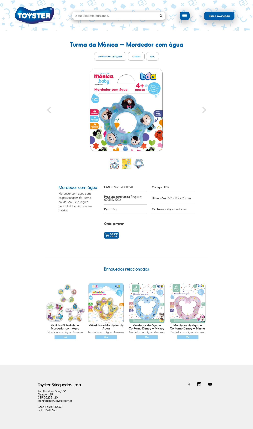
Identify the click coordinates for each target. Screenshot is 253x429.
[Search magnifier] (161, 16)
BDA (152, 56)
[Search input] (115, 16)
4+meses (136, 56)
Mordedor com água (110, 56)
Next (204, 110)
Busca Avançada (219, 15)
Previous (49, 110)
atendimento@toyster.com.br (55, 400)
